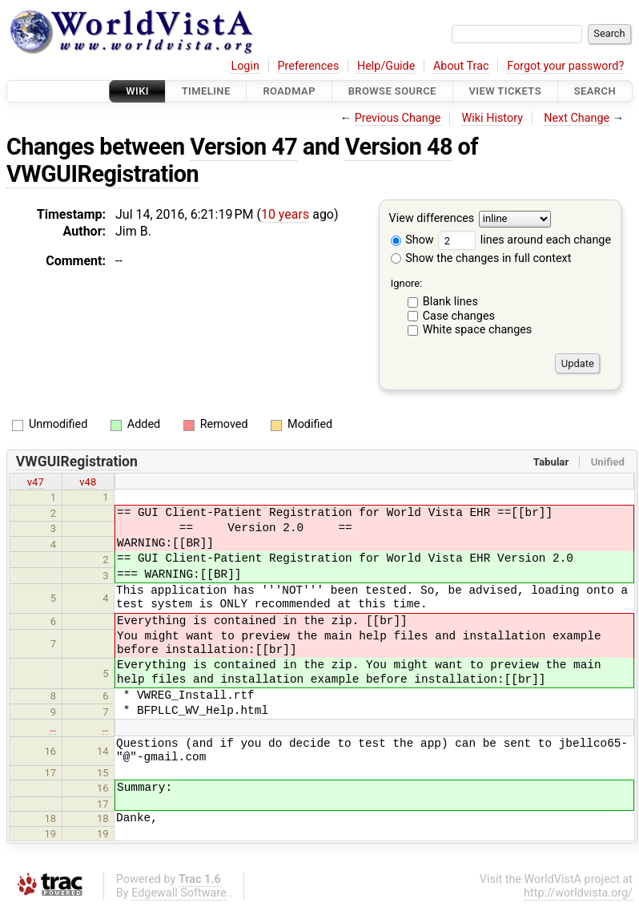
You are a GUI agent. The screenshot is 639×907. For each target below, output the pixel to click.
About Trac (461, 66)
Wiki (137, 91)
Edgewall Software (179, 893)
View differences (432, 219)
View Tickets (505, 91)
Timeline (206, 91)
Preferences (308, 66)
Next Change (576, 118)
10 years (285, 214)
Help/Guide (386, 66)
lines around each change (524, 240)
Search (595, 91)
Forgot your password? (565, 66)
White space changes (477, 330)
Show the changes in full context (481, 258)
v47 (35, 482)
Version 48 (398, 146)
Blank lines (450, 301)
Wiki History (492, 118)
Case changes (459, 316)
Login (245, 66)
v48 (87, 482)
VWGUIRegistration (102, 173)
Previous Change (398, 118)
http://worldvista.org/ (578, 893)
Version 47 (243, 146)
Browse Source (392, 91)
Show (412, 240)
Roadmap (289, 91)
